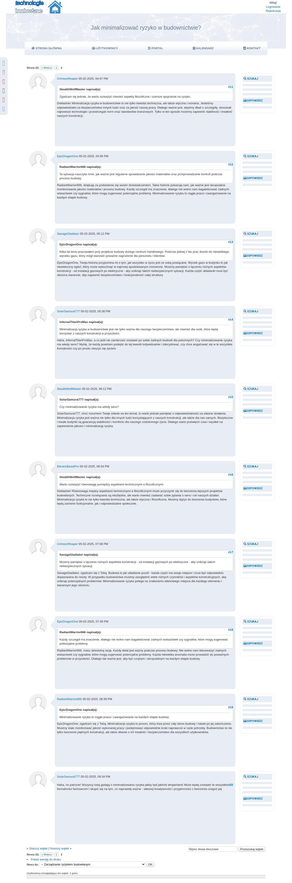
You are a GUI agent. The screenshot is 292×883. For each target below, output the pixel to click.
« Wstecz (47, 67)
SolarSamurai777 (68, 311)
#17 (230, 552)
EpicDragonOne (67, 156)
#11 (230, 87)
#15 (230, 397)
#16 (230, 474)
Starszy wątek (38, 848)
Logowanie (273, 6)
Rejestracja (273, 11)
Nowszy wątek (59, 848)
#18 (230, 629)
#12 (230, 164)
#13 (230, 242)
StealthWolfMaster (69, 389)
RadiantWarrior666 (69, 699)
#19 (230, 707)
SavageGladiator (68, 233)
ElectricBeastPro (68, 466)
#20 (230, 785)
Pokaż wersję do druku (46, 859)
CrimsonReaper (67, 78)
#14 (230, 319)
